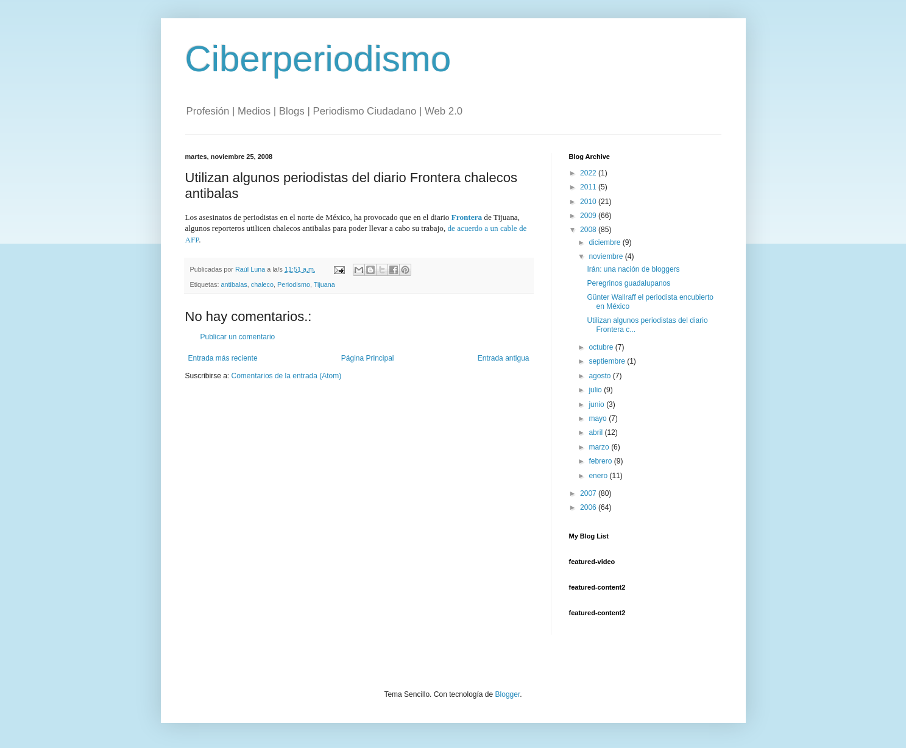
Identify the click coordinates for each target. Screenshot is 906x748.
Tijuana (324, 284)
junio (597, 404)
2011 (589, 187)
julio (596, 390)
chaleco (262, 284)
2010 (589, 201)
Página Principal (367, 358)
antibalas (234, 284)
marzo (600, 447)
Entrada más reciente (223, 358)
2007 (589, 493)
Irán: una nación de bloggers (633, 269)
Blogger (507, 694)
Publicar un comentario (237, 337)
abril (596, 432)
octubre (602, 347)
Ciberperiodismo (318, 58)
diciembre (605, 242)
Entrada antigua (503, 358)
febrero (601, 461)
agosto (600, 376)
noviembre (607, 256)
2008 (589, 229)
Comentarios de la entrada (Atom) (287, 376)
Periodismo (293, 284)
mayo (599, 418)
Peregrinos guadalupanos (628, 283)
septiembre (608, 361)
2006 (589, 507)
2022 (589, 173)
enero (599, 475)
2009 (589, 215)
